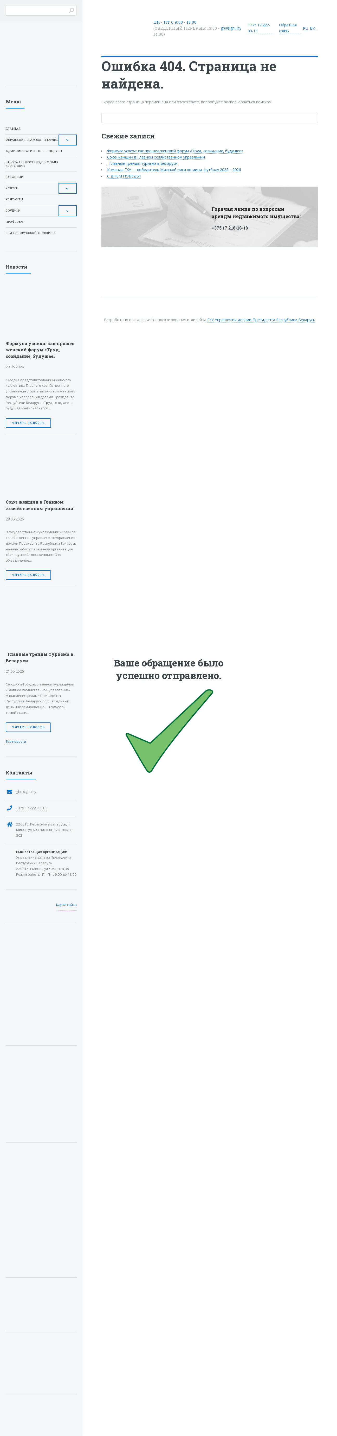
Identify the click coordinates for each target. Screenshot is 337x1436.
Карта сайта (66, 904)
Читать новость (28, 423)
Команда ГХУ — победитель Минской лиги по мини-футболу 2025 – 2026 (174, 169)
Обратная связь (288, 27)
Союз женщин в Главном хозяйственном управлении (156, 157)
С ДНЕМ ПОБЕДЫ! (124, 176)
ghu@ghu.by (231, 28)
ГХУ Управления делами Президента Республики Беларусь (261, 319)
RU (305, 28)
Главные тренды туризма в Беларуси (142, 163)
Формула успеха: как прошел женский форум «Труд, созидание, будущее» (175, 150)
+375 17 (259, 27)
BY (312, 28)
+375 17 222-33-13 (31, 807)
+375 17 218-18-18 (230, 228)
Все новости (16, 741)
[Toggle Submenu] (68, 140)
